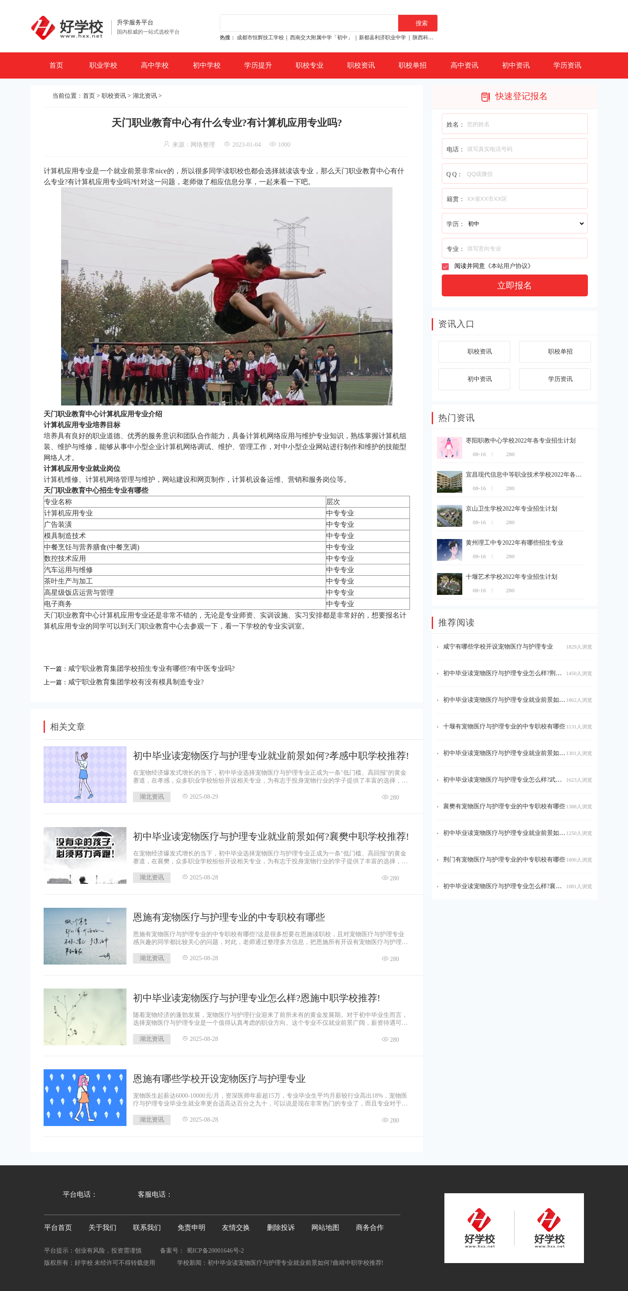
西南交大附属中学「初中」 (321, 37)
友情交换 (236, 1227)
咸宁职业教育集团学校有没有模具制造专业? (136, 682)
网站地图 (325, 1227)
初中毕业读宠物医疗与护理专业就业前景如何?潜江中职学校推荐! (531, 833)
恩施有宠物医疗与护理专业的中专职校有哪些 (229, 917)
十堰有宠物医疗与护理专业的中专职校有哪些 (504, 726)
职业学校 (103, 65)
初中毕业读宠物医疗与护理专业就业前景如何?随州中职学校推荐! (531, 700)
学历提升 (258, 65)
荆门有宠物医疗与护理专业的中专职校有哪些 (504, 859)
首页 (56, 65)
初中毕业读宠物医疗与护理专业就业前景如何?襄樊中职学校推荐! (271, 836)
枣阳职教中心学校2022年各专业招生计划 (521, 440)
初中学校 (207, 65)
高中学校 (155, 65)
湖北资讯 (145, 96)
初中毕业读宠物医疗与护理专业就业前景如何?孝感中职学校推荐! (271, 755)
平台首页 (58, 1227)
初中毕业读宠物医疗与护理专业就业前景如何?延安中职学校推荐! (295, 1263)
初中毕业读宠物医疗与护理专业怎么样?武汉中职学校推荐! (522, 779)
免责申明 (191, 1227)
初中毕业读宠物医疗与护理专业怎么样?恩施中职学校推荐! (256, 997)
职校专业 (310, 65)
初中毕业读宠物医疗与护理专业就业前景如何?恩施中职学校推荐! (531, 753)
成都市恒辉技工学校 (260, 37)
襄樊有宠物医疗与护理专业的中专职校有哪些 (504, 806)
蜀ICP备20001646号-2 (215, 1250)
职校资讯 (361, 65)
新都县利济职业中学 (382, 37)
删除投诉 (281, 1227)
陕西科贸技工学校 (433, 37)
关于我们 (102, 1227)
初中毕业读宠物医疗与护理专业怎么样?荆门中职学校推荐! (522, 673)
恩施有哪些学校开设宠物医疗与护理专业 (219, 1078)
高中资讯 (464, 65)
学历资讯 (567, 65)
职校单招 (413, 65)
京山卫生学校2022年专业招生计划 (511, 508)
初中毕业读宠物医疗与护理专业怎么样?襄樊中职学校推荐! (522, 886)
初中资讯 (516, 65)
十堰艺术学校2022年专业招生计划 (511, 576)
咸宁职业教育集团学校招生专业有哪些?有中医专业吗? (151, 668)
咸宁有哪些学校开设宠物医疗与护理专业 (498, 646)
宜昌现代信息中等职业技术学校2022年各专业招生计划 (539, 474)
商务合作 (370, 1227)
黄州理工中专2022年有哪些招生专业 (514, 542)
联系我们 (147, 1227)
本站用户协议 (509, 266)
